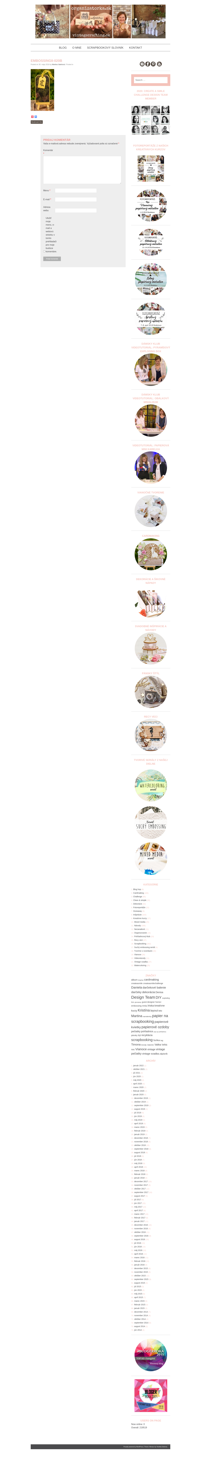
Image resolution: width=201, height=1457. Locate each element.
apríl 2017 (138, 1210)
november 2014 (141, 1315)
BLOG (63, 47)
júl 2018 (137, 1156)
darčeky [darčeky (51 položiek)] (136, 992)
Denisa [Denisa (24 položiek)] (159, 992)
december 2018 (141, 1138)
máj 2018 (138, 1163)
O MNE (77, 47)
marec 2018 (139, 1170)
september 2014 (141, 1323)
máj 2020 (137, 1080)
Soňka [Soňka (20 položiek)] (156, 1040)
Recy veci (138, 940)
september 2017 (141, 1192)
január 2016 (139, 1265)
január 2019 (139, 1134)
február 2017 (139, 1218)
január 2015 (139, 1308)
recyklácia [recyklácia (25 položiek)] (147, 1035)
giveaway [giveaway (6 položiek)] (138, 1002)
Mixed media (139, 922)
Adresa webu (46, 209)
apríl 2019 (138, 1123)
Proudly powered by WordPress (133, 1447)
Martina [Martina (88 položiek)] (136, 1016)
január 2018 (139, 1178)
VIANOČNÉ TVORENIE (150, 492)
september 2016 (141, 1236)
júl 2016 (137, 1243)
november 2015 (141, 1272)
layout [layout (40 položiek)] (154, 1010)
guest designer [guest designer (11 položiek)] (148, 1002)
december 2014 (141, 1312)
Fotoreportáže (139, 907)
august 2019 (139, 1109)
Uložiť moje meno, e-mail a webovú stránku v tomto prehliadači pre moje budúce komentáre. (51, 235)
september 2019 (141, 1105)
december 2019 (141, 1098)
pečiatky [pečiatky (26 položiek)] (135, 1031)
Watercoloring (140, 965)
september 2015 (141, 1279)
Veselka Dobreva (162, 1447)
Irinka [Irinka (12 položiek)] (144, 1006)
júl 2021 (136, 1073)
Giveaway (137, 911)
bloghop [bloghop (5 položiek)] (140, 980)
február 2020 (138, 1091)
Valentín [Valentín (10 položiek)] (150, 1045)
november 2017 (141, 1185)
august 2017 (139, 1196)
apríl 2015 (138, 1297)
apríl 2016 (138, 1254)
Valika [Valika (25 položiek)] (158, 1044)
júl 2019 (137, 1113)
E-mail (47, 199)
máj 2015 (138, 1294)
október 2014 (140, 1319)
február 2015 (139, 1304)
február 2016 (139, 1261)
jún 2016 (138, 1247)
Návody (137, 925)
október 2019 (140, 1102)
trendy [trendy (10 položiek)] (144, 1045)
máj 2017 (138, 1207)
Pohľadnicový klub (142, 936)
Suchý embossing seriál (144, 947)
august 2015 (139, 1283)
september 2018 (141, 1149)
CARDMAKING (151, 536)
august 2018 (139, 1152)
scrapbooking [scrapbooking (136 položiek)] (142, 1040)
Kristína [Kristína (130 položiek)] (144, 1010)
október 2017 (140, 1189)
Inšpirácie (137, 915)
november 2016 (141, 1228)
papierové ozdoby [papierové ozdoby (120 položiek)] (155, 1027)
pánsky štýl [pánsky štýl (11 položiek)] (136, 1035)
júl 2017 (137, 1199)
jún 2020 (137, 1076)
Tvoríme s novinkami (143, 951)
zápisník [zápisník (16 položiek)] (164, 1054)
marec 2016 (139, 1257)
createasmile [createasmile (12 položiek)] (137, 983)
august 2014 (139, 1326)
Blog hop (137, 889)
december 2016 (141, 1225)
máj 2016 (138, 1250)
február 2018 (139, 1174)
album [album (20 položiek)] (134, 979)
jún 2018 (138, 1160)
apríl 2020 (137, 1084)
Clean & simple (139, 900)
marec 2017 (139, 1214)
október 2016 (140, 1232)
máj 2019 (138, 1120)
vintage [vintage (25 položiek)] (151, 1049)
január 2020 (138, 1094)
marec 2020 (138, 1087)
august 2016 (139, 1239)
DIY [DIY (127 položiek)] (158, 997)
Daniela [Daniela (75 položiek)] (136, 987)
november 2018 (141, 1141)
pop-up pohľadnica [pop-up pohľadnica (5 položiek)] (160, 1032)
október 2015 (140, 1276)
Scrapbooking (140, 944)
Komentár (48, 152)
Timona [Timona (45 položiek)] (136, 1044)
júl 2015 (137, 1286)
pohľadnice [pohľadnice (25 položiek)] (147, 1031)
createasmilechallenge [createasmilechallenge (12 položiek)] (153, 983)
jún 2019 (138, 1116)
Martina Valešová (58, 64)
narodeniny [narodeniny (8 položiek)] (147, 1016)
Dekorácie (137, 904)
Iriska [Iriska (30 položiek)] (151, 1005)
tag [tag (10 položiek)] (161, 1040)
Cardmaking (138, 893)
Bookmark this (36, 122)
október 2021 (139, 1069)
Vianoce (137, 954)
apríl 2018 (138, 1167)
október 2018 (140, 1145)
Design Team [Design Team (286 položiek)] (143, 997)
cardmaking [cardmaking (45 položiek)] (151, 979)
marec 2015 (139, 1301)
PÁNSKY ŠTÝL (151, 673)
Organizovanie (140, 933)
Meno (46, 190)
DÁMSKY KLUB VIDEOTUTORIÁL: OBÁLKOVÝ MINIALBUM (151, 398)
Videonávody (140, 958)
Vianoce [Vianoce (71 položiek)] (141, 1049)
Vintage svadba (141, 962)
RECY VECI (151, 716)
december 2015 (141, 1268)
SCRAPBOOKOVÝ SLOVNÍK (105, 47)
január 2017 (139, 1221)
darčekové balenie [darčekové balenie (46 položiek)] (154, 987)
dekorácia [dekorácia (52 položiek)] (148, 992)
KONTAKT (135, 47)
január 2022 (138, 1065)
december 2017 (141, 1181)
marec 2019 (139, 1127)
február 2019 (139, 1131)
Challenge (137, 896)
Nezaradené (139, 929)
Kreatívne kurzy (140, 918)
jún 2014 (138, 1330)
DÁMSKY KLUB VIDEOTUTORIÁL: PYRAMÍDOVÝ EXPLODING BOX (150, 347)
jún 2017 (138, 1203)
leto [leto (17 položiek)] (160, 1011)
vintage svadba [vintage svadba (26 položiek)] (150, 1053)
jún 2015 (138, 1290)
